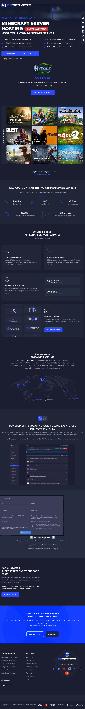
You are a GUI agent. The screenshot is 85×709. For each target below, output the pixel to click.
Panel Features (29, 54)
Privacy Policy (30, 670)
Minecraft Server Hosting (9, 657)
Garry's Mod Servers (8, 667)
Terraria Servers (6, 670)
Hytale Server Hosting (8, 660)
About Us (29, 657)
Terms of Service (32, 667)
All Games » (5, 680)
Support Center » (7, 685)
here (60, 435)
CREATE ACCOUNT (35, 634)
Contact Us (30, 660)
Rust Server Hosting (8, 673)
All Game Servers (42, 174)
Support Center (10, 594)
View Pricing (10, 54)
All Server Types (53, 330)
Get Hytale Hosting (42, 93)
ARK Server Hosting (8, 664)
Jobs (27, 679)
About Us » (42, 196)
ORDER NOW (52, 634)
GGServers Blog (31, 664)
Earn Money (30, 676)
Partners (29, 673)
